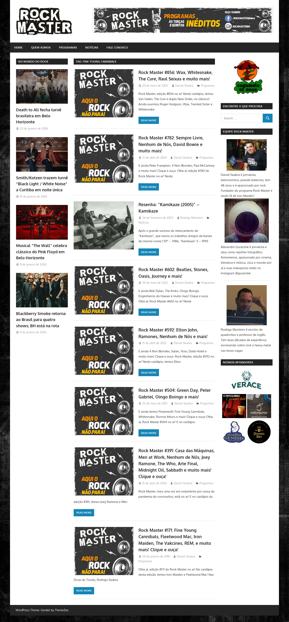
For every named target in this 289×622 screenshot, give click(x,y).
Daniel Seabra (184, 92)
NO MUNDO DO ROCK (33, 61)
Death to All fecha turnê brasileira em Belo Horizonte (38, 116)
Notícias (91, 47)
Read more (84, 126)
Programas (68, 47)
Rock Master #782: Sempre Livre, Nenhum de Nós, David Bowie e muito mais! (172, 150)
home (18, 47)
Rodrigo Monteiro (191, 224)
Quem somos (41, 47)
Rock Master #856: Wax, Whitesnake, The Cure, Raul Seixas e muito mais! (176, 78)
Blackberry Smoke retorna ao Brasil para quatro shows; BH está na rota (41, 319)
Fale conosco (117, 47)
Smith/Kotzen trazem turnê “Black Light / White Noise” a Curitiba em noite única (42, 183)
